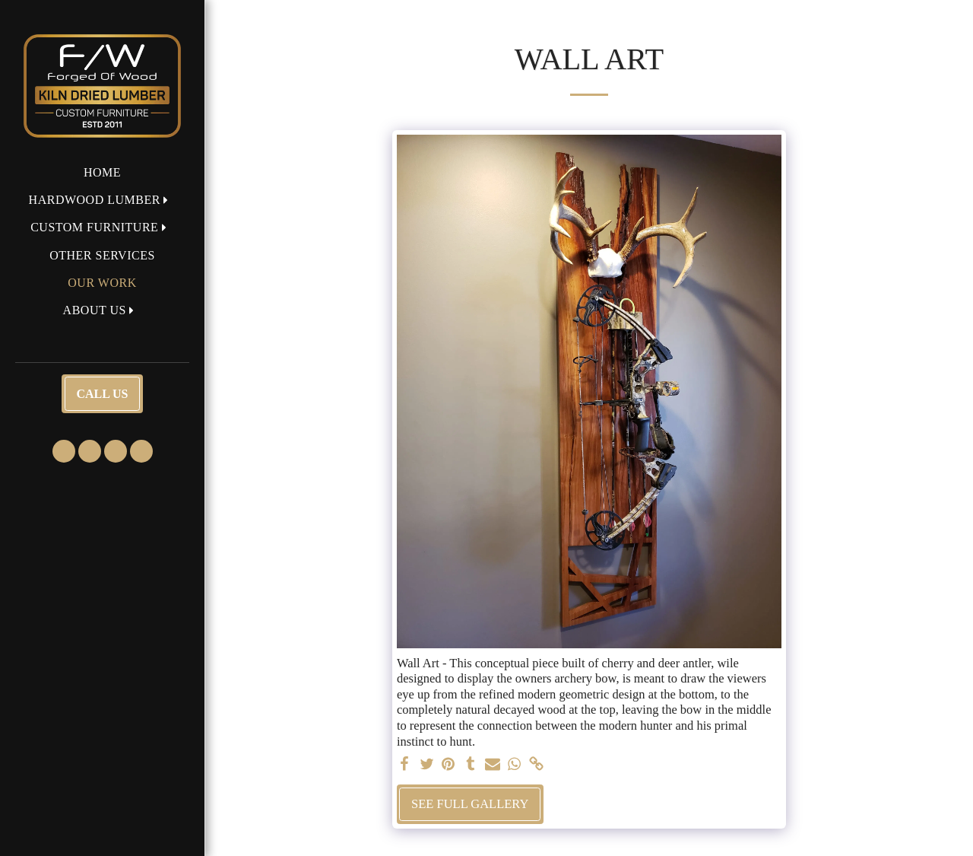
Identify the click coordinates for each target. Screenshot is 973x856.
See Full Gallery (469, 804)
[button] (102, 199)
